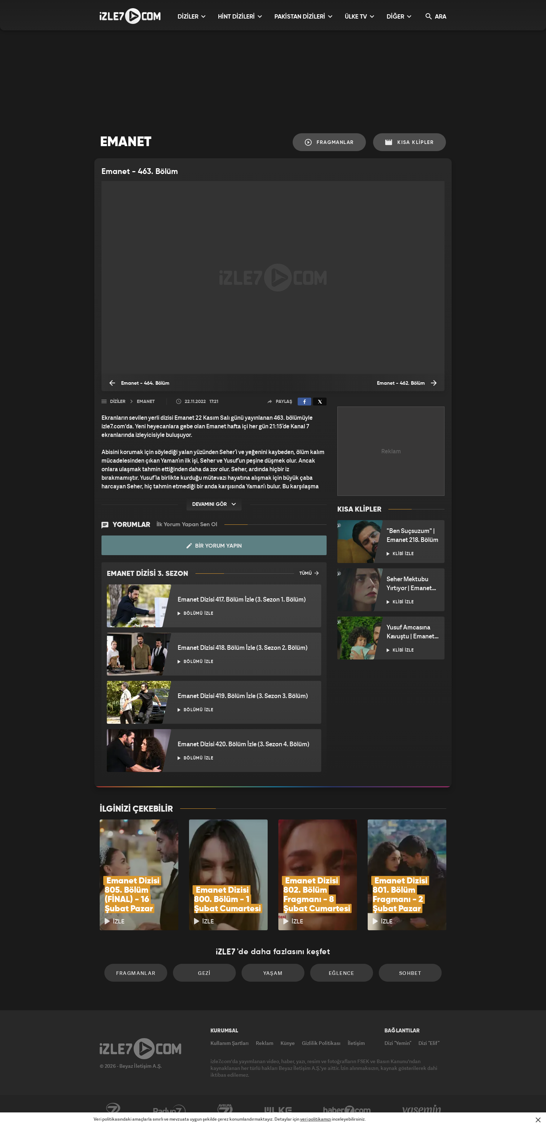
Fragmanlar (329, 142)
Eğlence (341, 973)
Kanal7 (113, 1110)
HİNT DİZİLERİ (240, 17)
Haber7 (347, 1110)
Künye (288, 1043)
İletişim (356, 1043)
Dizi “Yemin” (397, 1043)
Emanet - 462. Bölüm (407, 383)
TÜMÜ (309, 573)
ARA (436, 17)
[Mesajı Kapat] (538, 1120)
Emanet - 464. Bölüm (139, 383)
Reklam (264, 1043)
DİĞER (399, 17)
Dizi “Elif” (429, 1043)
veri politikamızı (315, 1119)
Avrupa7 (225, 1110)
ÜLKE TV (359, 17)
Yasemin (422, 1110)
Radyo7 (169, 1110)
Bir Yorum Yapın (214, 545)
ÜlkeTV (278, 1110)
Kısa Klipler (409, 142)
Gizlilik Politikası (321, 1043)
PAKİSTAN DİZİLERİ (303, 17)
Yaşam (273, 973)
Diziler (117, 401)
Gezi (204, 973)
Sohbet (410, 973)
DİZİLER (191, 17)
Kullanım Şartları (229, 1043)
